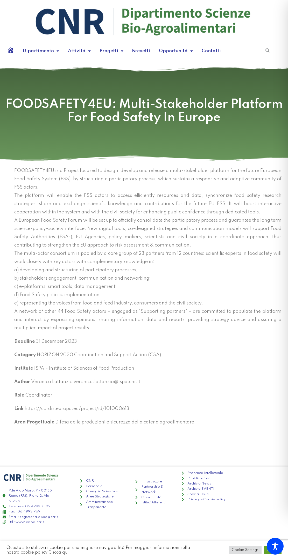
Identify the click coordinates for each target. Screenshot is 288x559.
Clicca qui (58, 552)
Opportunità (176, 51)
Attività (79, 51)
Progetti (111, 51)
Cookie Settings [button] (245, 550)
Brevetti (141, 51)
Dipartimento (41, 51)
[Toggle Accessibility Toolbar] (275, 546)
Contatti (211, 51)
